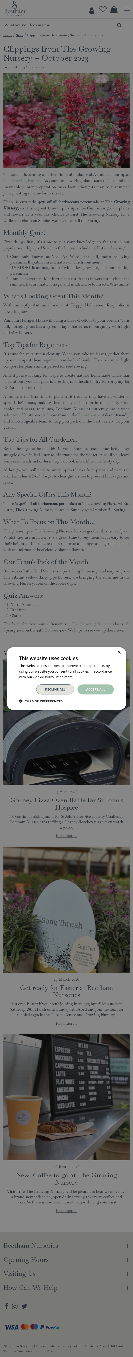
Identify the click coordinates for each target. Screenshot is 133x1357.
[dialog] (66, 678)
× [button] (119, 652)
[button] (41, 701)
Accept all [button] (95, 689)
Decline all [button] (54, 689)
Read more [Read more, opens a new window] (64, 677)
